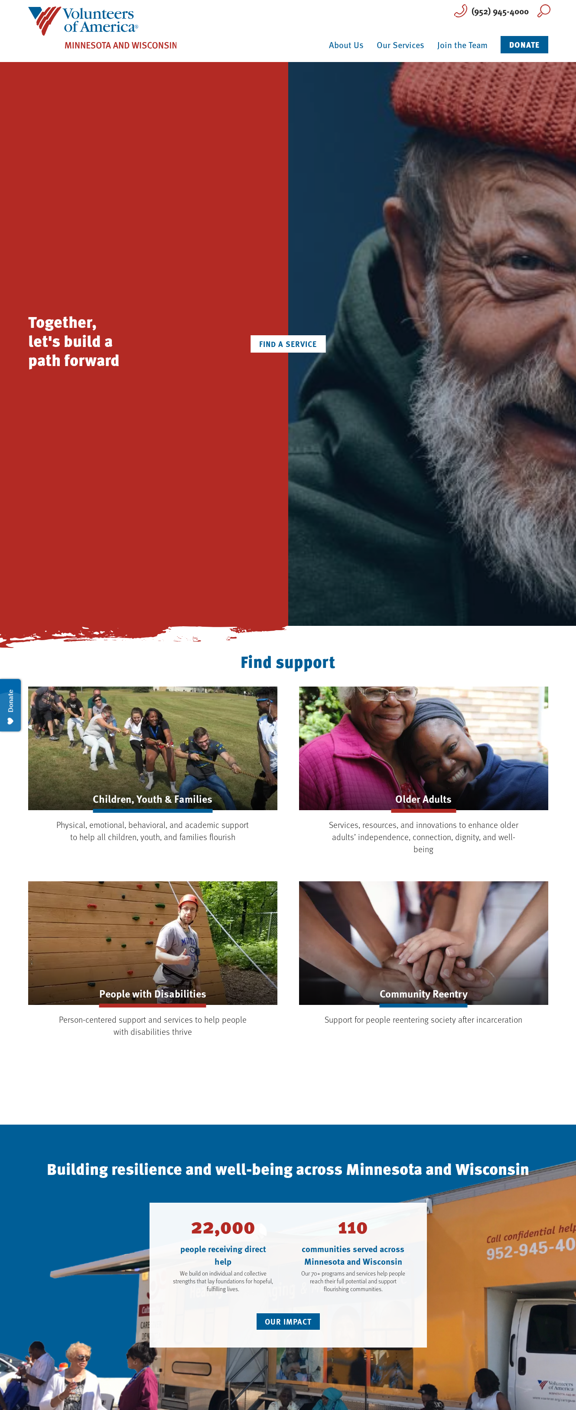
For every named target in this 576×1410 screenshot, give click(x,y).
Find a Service (288, 344)
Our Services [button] (400, 45)
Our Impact (288, 1321)
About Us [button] (346, 45)
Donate (524, 44)
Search (543, 10)
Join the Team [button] (462, 45)
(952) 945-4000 (500, 10)
